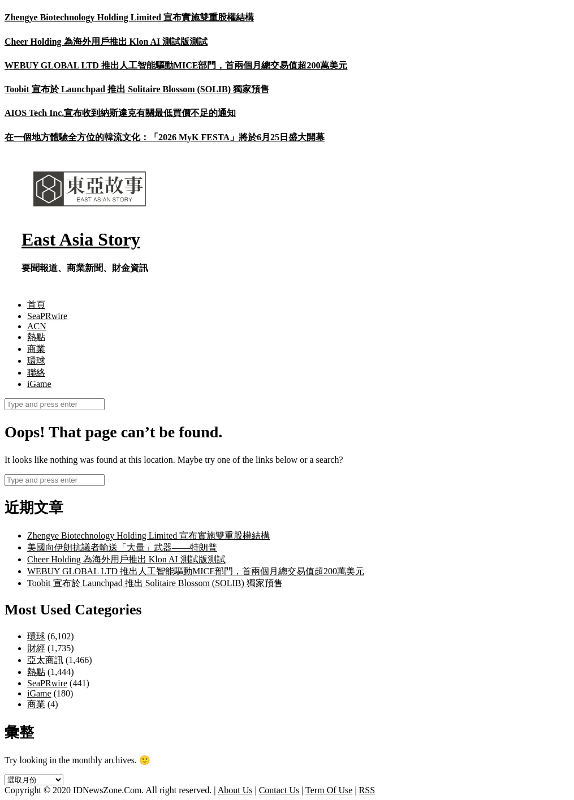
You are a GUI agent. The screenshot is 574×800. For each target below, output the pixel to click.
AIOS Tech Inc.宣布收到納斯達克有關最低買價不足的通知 (120, 113)
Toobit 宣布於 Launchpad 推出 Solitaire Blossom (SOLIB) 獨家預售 (137, 89)
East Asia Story (80, 239)
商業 (36, 349)
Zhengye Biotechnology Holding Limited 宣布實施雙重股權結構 (129, 17)
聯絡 (36, 372)
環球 (36, 360)
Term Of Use (328, 790)
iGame (39, 384)
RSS (367, 790)
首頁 (36, 304)
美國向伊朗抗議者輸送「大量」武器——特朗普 (122, 547)
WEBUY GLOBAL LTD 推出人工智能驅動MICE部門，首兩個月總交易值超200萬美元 (176, 65)
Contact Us (279, 790)
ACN (36, 326)
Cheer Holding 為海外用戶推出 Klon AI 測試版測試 (106, 41)
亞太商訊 (45, 660)
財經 (36, 648)
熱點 (36, 337)
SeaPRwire (47, 316)
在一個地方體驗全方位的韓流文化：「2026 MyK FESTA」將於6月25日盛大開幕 (165, 137)
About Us (235, 790)
